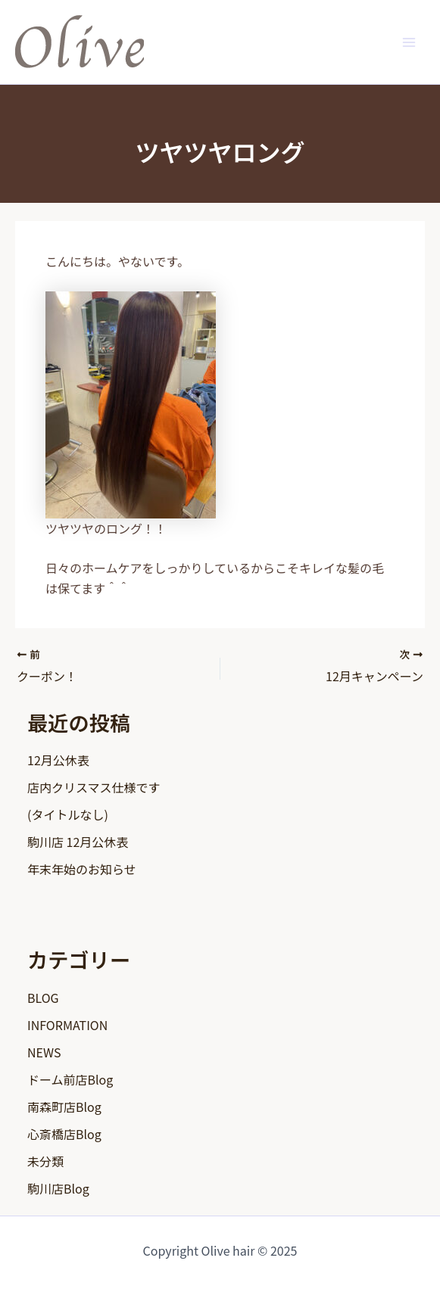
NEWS (44, 1052)
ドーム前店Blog (70, 1079)
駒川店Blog (58, 1188)
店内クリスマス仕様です (94, 787)
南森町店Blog (64, 1106)
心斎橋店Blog (64, 1134)
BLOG (43, 997)
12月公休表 (58, 760)
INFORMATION (67, 1025)
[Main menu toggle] (409, 42)
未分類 (45, 1161)
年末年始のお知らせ (81, 869)
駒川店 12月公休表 (77, 842)
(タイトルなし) (67, 814)
